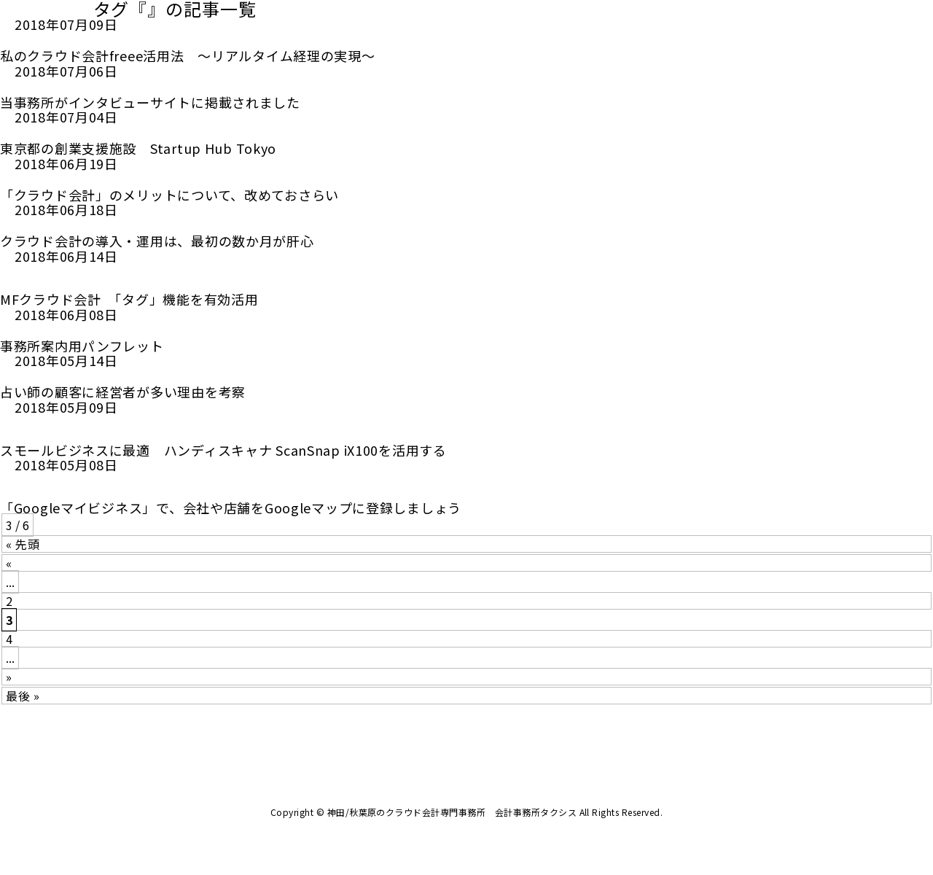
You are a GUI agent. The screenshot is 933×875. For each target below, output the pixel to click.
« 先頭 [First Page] (23, 544)
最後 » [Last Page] (23, 695)
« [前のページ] (9, 563)
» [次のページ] (9, 676)
